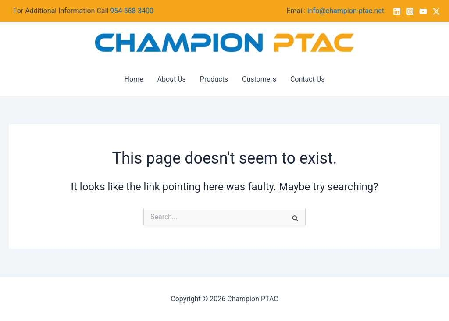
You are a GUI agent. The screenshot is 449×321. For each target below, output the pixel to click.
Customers (259, 79)
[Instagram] (410, 11)
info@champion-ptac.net (345, 11)
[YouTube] (423, 11)
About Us (171, 79)
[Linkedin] (397, 11)
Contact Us (307, 79)
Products (214, 79)
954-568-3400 (131, 11)
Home (134, 79)
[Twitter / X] (436, 11)
